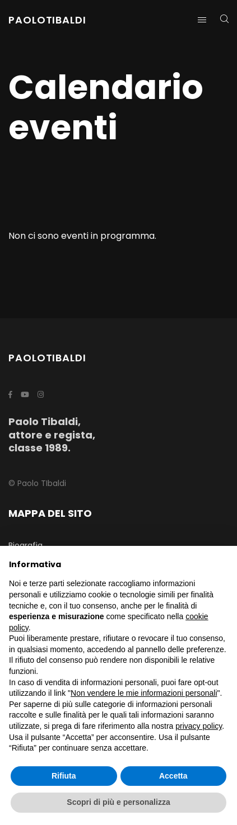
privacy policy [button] (198, 726)
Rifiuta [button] (64, 775)
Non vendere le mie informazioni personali (144, 693)
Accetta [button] (173, 775)
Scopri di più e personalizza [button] (118, 802)
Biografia (25, 545)
